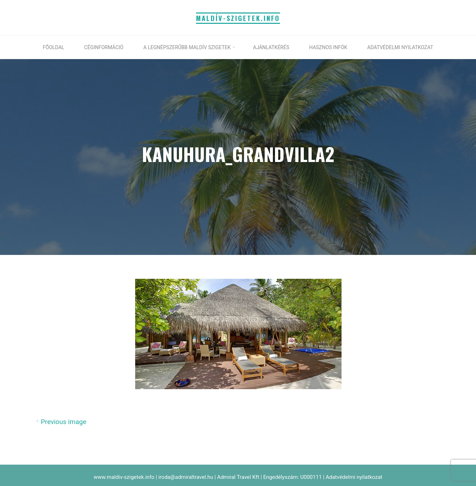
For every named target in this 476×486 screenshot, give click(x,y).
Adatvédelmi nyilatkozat (354, 477)
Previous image (60, 421)
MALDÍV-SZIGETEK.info (238, 18)
